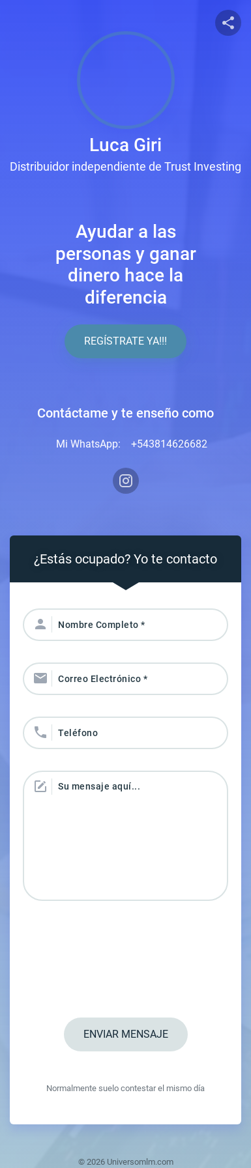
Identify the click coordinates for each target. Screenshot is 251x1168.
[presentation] (126, 960)
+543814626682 (169, 444)
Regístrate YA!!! (125, 341)
